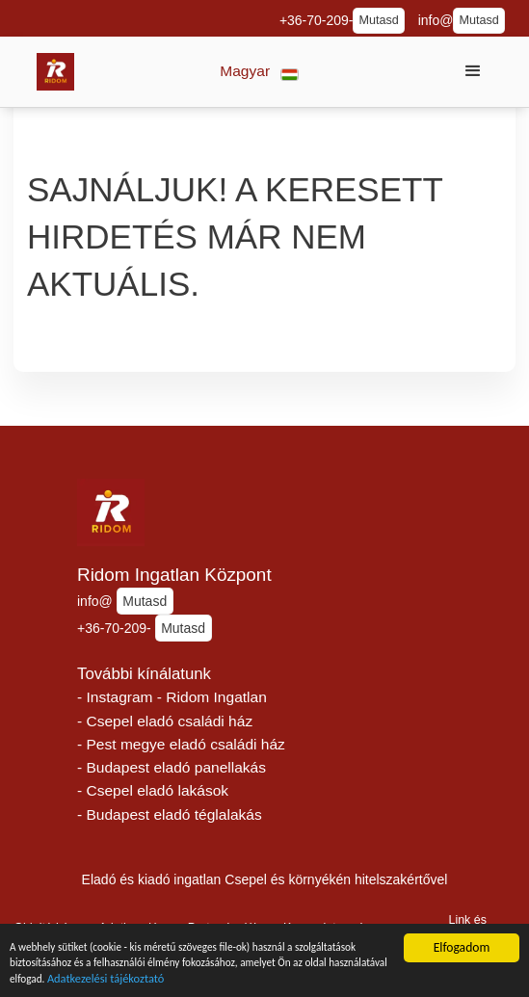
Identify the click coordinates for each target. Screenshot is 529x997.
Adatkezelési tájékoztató (308, 986)
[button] (259, 71)
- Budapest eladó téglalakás (169, 814)
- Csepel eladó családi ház (164, 721)
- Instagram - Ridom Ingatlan (172, 697)
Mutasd (378, 20)
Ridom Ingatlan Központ (174, 574)
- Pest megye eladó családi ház (181, 744)
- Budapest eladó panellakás (171, 767)
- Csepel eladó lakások (152, 790)
